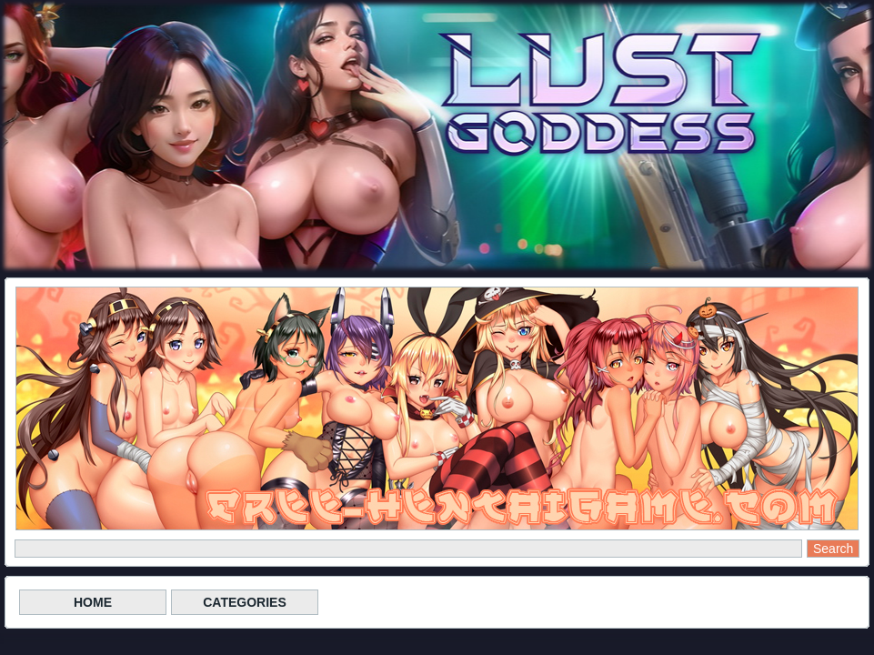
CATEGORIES (244, 602)
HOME (93, 602)
